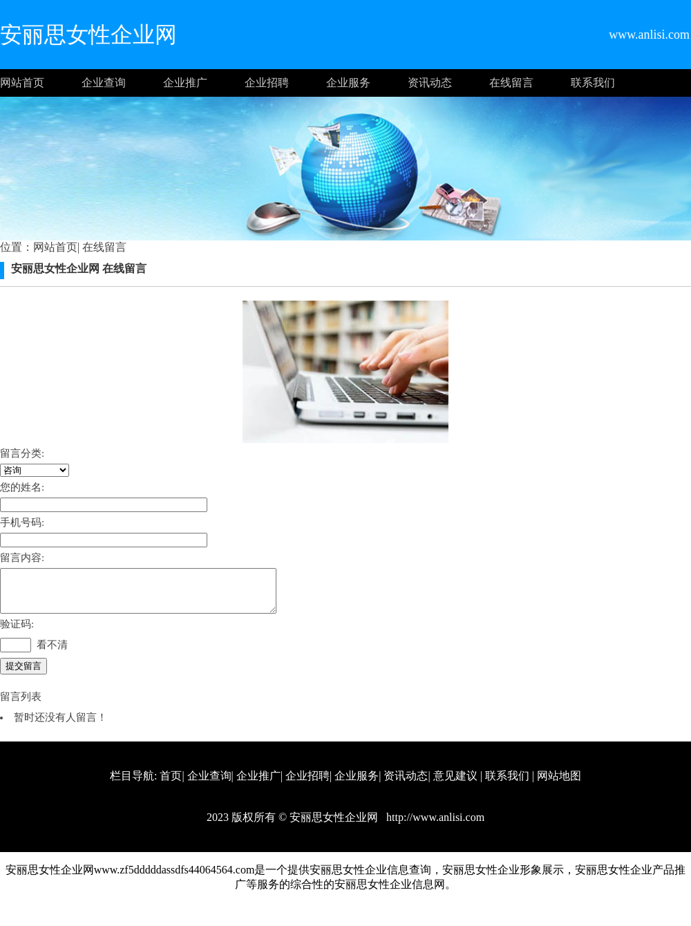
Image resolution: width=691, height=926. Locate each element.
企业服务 (348, 82)
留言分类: (22, 453)
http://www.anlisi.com (434, 825)
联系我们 (593, 82)
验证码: (17, 632)
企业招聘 (267, 82)
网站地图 (559, 784)
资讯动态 (430, 82)
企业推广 (185, 82)
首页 (171, 784)
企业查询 (104, 82)
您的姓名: (22, 487)
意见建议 (455, 784)
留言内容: (22, 557)
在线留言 (511, 82)
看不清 (52, 653)
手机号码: (22, 522)
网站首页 (22, 82)
